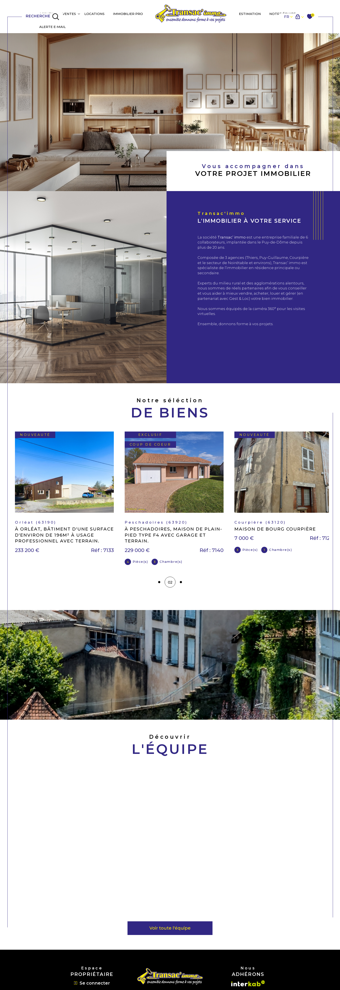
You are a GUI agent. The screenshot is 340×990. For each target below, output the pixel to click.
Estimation (250, 14)
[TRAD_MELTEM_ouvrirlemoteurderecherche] (42, 16)
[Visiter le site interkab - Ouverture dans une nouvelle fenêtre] (248, 983)
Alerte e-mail (52, 27)
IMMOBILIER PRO (128, 14)
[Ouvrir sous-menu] (78, 13)
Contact (332, 290)
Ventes (69, 14)
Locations (94, 14)
